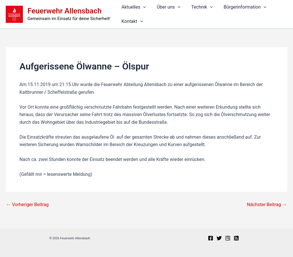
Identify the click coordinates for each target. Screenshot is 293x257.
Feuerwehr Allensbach (64, 11)
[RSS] (236, 238)
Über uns (166, 7)
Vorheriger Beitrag (27, 204)
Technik (198, 7)
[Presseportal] (227, 238)
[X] (219, 238)
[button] (142, 7)
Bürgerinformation (238, 7)
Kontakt (131, 21)
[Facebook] (210, 238)
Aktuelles (133, 7)
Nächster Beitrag (267, 204)
